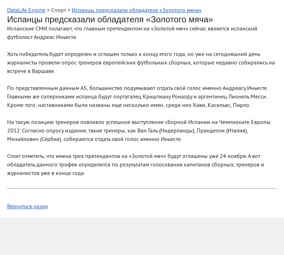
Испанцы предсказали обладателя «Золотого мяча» (137, 10)
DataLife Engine (26, 10)
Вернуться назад (27, 206)
